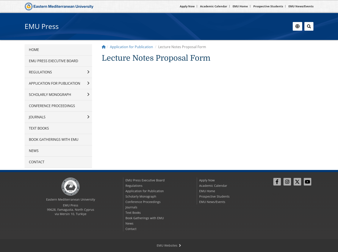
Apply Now (187, 6)
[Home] (104, 46)
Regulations (40, 72)
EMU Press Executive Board (53, 61)
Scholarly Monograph (50, 94)
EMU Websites (169, 245)
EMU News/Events (300, 6)
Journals (37, 117)
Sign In (276, 193)
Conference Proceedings (52, 105)
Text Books (39, 128)
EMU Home (240, 6)
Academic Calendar (213, 6)
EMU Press (42, 26)
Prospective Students (268, 6)
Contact (36, 162)
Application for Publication (54, 83)
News (34, 150)
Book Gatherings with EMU (53, 139)
